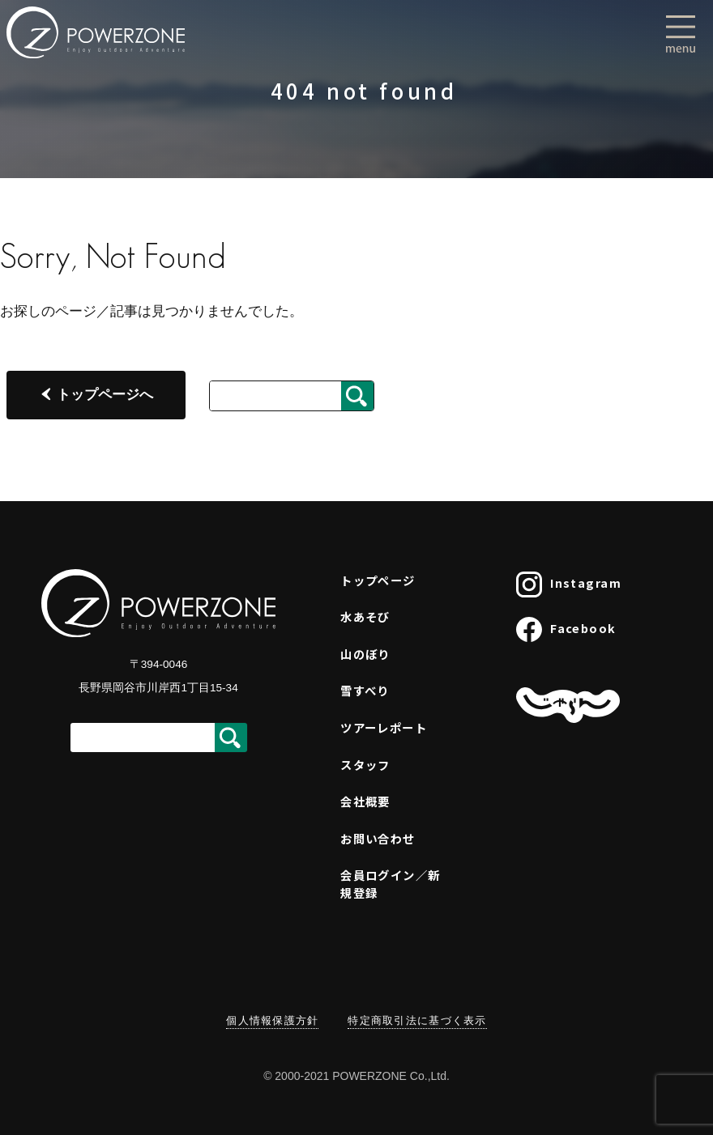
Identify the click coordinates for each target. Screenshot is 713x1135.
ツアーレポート (383, 727)
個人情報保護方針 (272, 1020)
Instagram (568, 584)
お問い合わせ (378, 838)
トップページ (378, 580)
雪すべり (365, 690)
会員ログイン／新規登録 (390, 883)
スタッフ (365, 764)
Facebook (566, 630)
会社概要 (365, 801)
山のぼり (365, 653)
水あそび (365, 616)
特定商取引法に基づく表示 (417, 1020)
